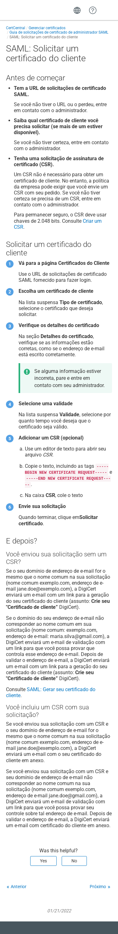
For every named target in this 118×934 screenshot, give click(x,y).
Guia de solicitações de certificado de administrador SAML (58, 32)
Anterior (18, 886)
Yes (43, 860)
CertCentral (15, 28)
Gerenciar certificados (47, 28)
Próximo (98, 886)
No (74, 860)
